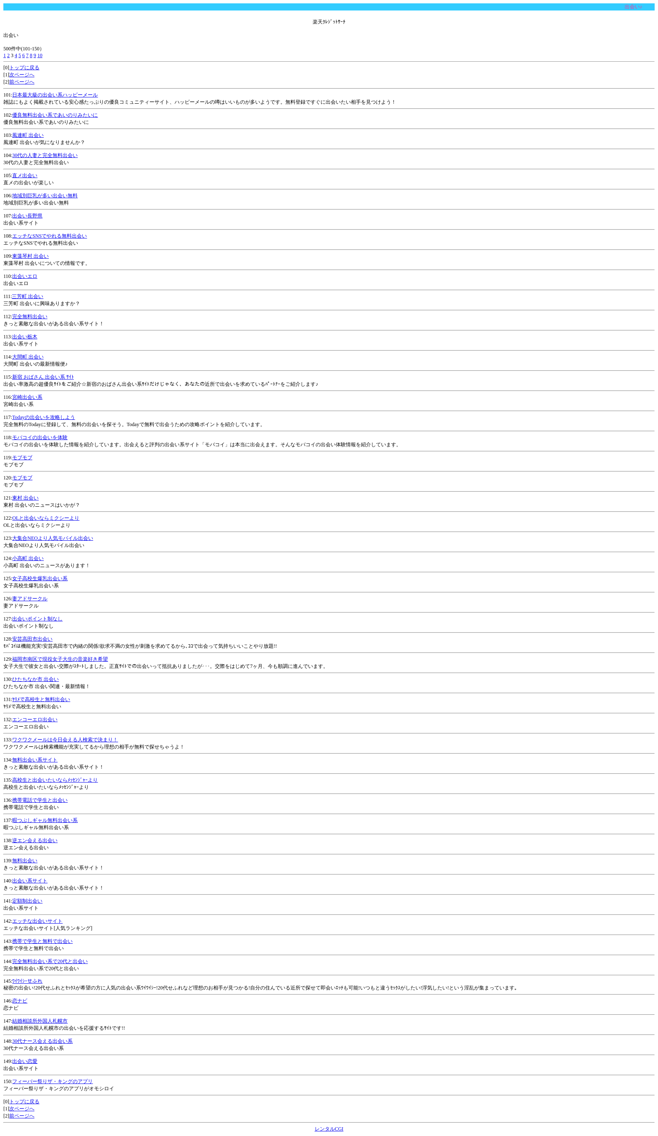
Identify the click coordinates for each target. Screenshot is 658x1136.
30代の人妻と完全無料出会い (45, 155)
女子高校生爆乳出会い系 (40, 578)
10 (39, 55)
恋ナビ (19, 1001)
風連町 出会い (28, 135)
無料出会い (24, 861)
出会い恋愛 (24, 1061)
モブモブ (22, 458)
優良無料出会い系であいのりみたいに (55, 115)
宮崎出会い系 (27, 397)
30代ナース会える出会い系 (42, 1041)
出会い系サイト (29, 881)
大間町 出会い (28, 357)
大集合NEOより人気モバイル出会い (52, 538)
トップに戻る (24, 68)
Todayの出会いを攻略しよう (43, 417)
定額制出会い (27, 901)
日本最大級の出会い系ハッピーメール (55, 95)
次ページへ (21, 75)
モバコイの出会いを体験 (40, 437)
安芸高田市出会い (32, 639)
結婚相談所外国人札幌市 (40, 1021)
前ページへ (21, 82)
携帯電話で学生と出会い (40, 800)
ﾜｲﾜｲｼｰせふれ (27, 981)
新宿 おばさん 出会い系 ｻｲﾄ (43, 377)
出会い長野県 (27, 216)
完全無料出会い (29, 316)
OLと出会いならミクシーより (45, 518)
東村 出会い (25, 498)
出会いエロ (24, 276)
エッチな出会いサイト (37, 921)
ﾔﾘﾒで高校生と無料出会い (41, 699)
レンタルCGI (329, 1129)
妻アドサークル (29, 599)
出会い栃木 (24, 337)
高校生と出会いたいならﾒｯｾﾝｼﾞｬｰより (55, 780)
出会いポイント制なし (37, 619)
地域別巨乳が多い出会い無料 (45, 196)
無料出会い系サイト (34, 760)
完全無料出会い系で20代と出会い (50, 961)
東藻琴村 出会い (30, 256)
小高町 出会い (28, 558)
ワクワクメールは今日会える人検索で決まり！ (65, 740)
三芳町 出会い (27, 296)
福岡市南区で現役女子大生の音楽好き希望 (60, 659)
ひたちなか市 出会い (35, 679)
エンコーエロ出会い (34, 719)
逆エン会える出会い (34, 840)
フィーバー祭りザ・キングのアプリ (52, 1081)
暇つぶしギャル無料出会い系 (45, 820)
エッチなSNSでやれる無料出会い (49, 236)
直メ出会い (24, 175)
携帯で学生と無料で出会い (42, 941)
